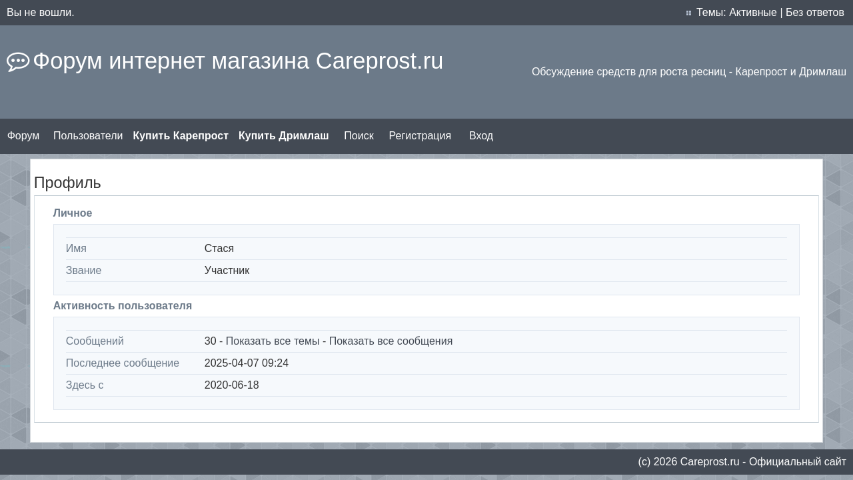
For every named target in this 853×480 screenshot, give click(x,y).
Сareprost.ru (710, 461)
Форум (23, 135)
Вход (481, 135)
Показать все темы (273, 341)
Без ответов (815, 12)
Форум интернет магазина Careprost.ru (238, 60)
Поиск (358, 135)
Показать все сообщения (391, 341)
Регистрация (420, 135)
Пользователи (88, 135)
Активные (753, 12)
